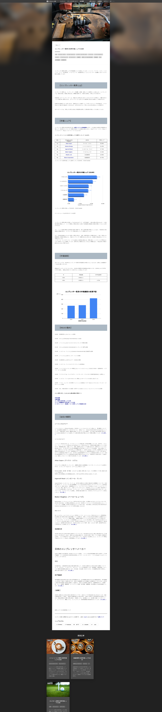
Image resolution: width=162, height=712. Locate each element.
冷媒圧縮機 (57, 399)
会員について (101, 616)
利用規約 (94, 695)
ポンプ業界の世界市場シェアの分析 (63, 400)
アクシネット (102, 663)
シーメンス (91, 54)
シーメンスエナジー (98, 54)
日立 (100, 57)
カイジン (84, 663)
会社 (82, 690)
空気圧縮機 (57, 397)
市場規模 (96, 57)
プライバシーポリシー (97, 692)
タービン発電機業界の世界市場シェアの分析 (65, 402)
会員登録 (100, 1)
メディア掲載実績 (85, 695)
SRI (97, 663)
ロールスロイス (72, 57)
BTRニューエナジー (77, 663)
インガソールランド (71, 54)
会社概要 (82, 1)
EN (113, 1)
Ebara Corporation (69, 157)
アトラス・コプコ (61, 54)
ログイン (106, 1)
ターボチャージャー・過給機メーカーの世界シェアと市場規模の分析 (70, 404)
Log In (85, 616)
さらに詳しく (85, 455)
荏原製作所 (64, 59)
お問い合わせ (92, 1)
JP (110, 1)
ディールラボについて (73, 1)
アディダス (109, 663)
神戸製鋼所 (58, 59)
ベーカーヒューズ (64, 57)
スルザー (57, 57)
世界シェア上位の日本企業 (87, 57)
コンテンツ (62, 1)
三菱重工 (78, 57)
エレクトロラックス (53, 663)
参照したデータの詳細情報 (80, 127)
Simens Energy (69, 146)
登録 (104, 690)
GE (56, 54)
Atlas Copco (69, 143)
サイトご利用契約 (95, 690)
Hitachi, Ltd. (69, 154)
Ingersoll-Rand (69, 149)
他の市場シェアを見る (81, 683)
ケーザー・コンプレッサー (82, 54)
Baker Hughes (68, 152)
